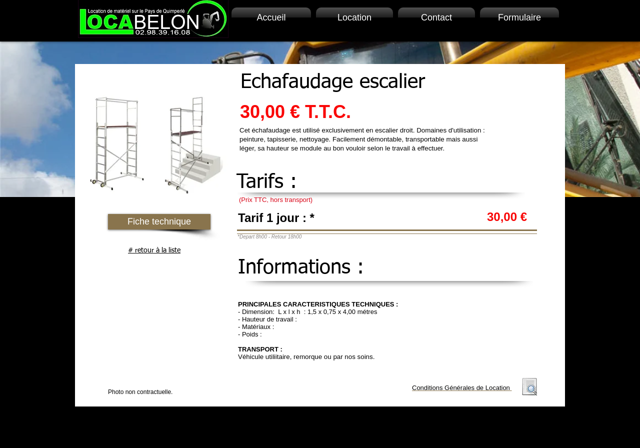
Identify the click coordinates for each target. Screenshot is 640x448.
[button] (159, 222)
